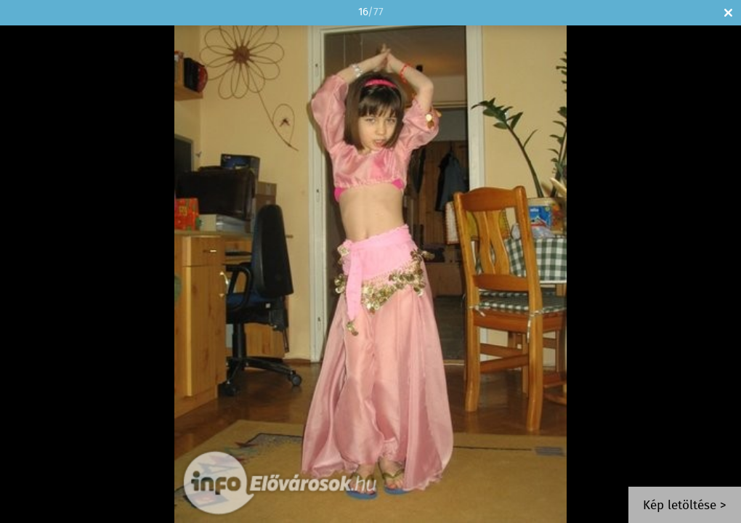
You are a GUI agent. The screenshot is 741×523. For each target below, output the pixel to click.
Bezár (728, 12)
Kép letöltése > (684, 506)
